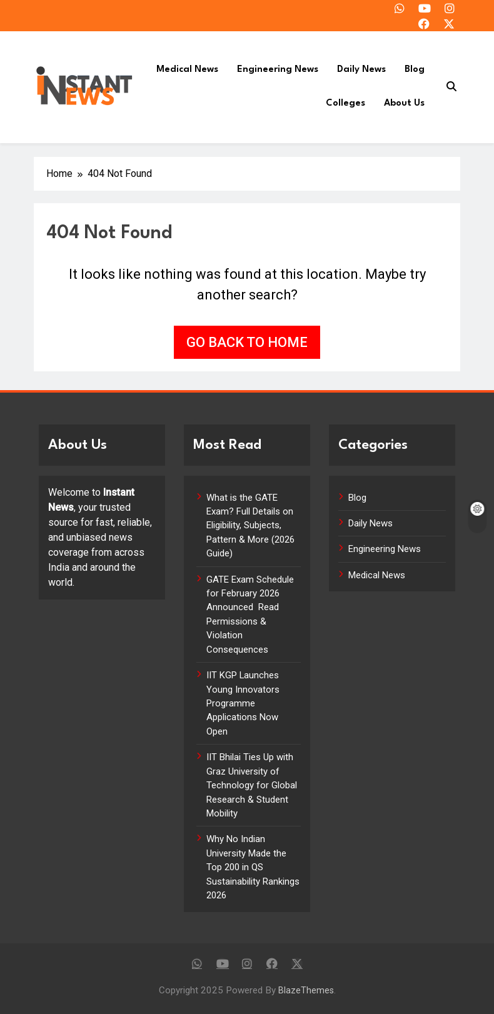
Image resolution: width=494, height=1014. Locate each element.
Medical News (187, 69)
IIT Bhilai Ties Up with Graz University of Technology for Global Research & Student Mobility (251, 785)
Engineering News (277, 69)
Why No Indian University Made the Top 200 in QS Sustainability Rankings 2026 (253, 867)
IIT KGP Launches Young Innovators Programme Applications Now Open (243, 703)
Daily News (361, 69)
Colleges (345, 103)
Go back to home (247, 342)
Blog (415, 69)
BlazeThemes (306, 990)
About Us (404, 103)
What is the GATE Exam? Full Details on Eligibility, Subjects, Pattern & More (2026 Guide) (250, 526)
